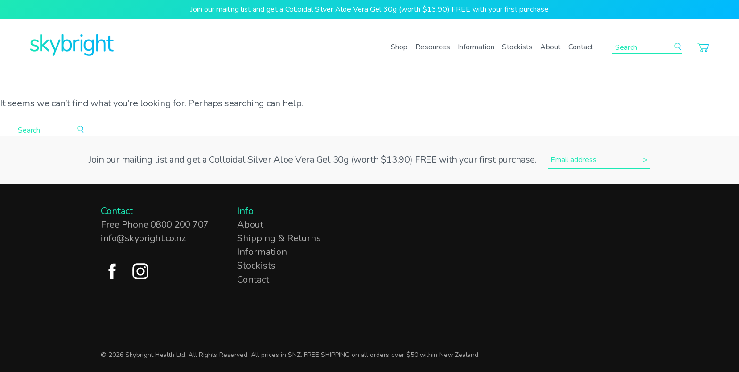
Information (476, 47)
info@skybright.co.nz (143, 238)
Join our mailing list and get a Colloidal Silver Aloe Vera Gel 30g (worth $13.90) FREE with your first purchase (369, 9)
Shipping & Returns (279, 238)
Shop (399, 47)
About (550, 47)
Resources (432, 47)
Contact (580, 47)
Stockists (517, 47)
